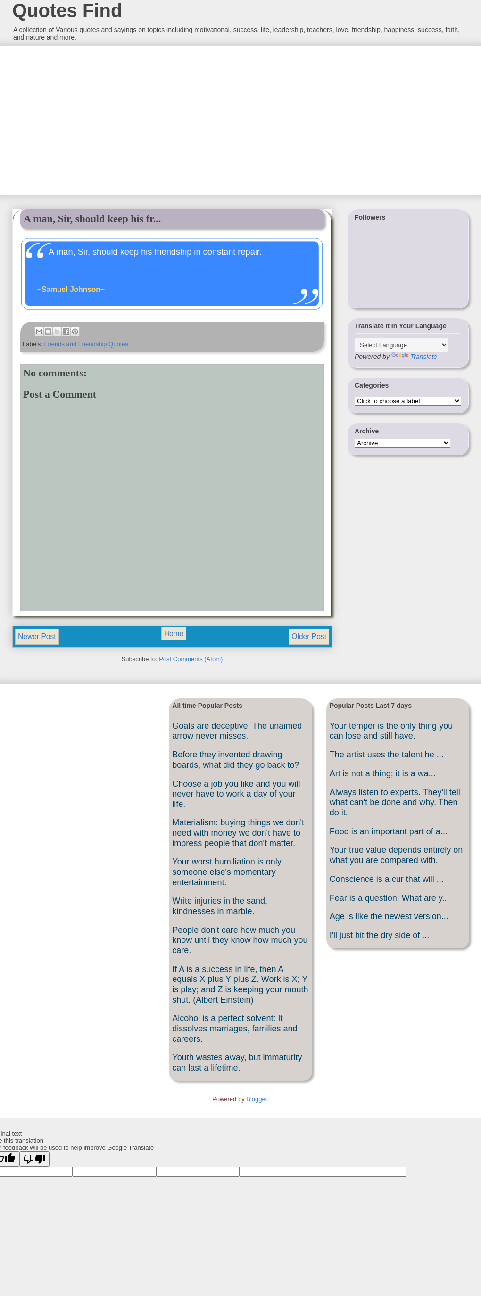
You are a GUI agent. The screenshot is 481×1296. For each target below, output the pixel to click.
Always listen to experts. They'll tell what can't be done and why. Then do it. (395, 802)
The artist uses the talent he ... (387, 754)
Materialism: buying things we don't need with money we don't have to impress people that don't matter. (238, 832)
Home (174, 634)
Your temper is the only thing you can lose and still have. (391, 731)
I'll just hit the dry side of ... (380, 935)
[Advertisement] (82, 119)
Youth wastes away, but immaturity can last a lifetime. (237, 1062)
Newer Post (37, 636)
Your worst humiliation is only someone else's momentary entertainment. (226, 872)
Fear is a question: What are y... (389, 898)
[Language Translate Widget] (401, 345)
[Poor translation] (34, 1159)
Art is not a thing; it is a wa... (383, 773)
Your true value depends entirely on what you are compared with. (396, 855)
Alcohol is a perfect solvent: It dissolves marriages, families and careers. (234, 1028)
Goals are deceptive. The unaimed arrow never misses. (237, 731)
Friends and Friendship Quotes (86, 344)
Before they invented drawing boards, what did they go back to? (235, 760)
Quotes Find (67, 10)
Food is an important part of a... (389, 831)
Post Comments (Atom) (191, 659)
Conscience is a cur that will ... (387, 879)
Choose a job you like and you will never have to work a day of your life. (236, 794)
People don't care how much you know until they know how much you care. (239, 940)
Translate (414, 356)
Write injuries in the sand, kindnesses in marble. (219, 906)
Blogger (256, 1099)
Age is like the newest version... (389, 916)
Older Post (308, 636)
